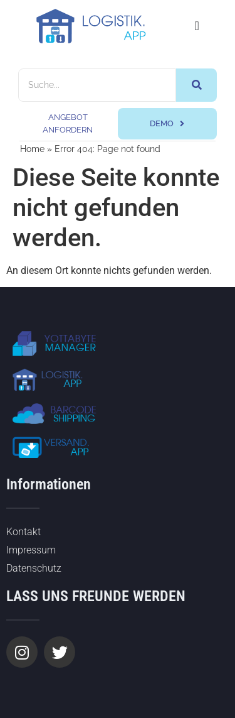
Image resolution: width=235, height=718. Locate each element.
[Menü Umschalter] (196, 25)
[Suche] (97, 85)
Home (32, 149)
